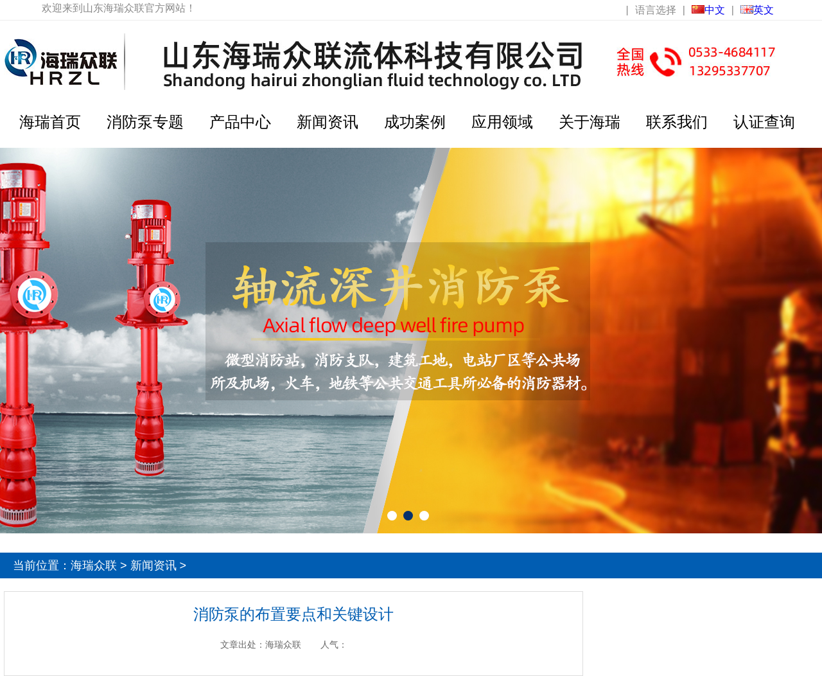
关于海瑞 (589, 121)
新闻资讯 (327, 121)
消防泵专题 (145, 121)
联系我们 (677, 121)
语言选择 (655, 9)
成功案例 (415, 121)
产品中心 (240, 121)
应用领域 (502, 121)
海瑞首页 (50, 121)
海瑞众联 (94, 565)
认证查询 (764, 121)
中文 (708, 9)
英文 (757, 9)
